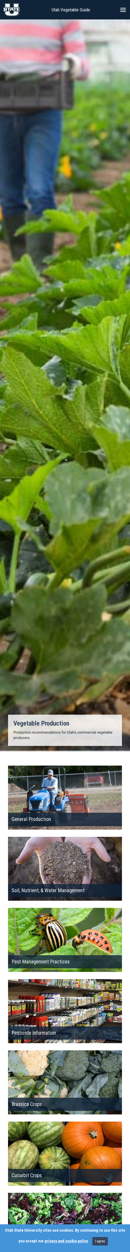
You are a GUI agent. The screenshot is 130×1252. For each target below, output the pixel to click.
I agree (100, 1241)
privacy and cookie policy (66, 1241)
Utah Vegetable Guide (71, 10)
